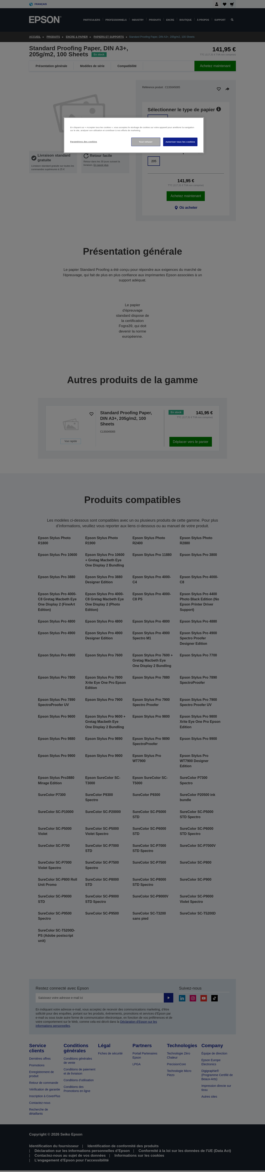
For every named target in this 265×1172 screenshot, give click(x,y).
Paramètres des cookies (83, 141)
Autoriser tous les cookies (180, 142)
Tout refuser (145, 142)
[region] (134, 135)
